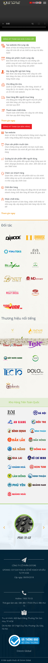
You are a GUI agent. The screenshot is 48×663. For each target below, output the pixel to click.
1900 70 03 (28, 598)
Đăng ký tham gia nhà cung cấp (18, 39)
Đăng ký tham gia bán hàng (16, 126)
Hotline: (19, 598)
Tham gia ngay (8, 120)
